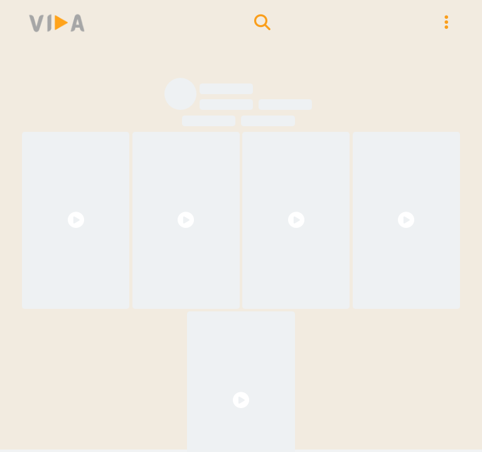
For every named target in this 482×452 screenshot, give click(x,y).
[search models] (262, 22)
